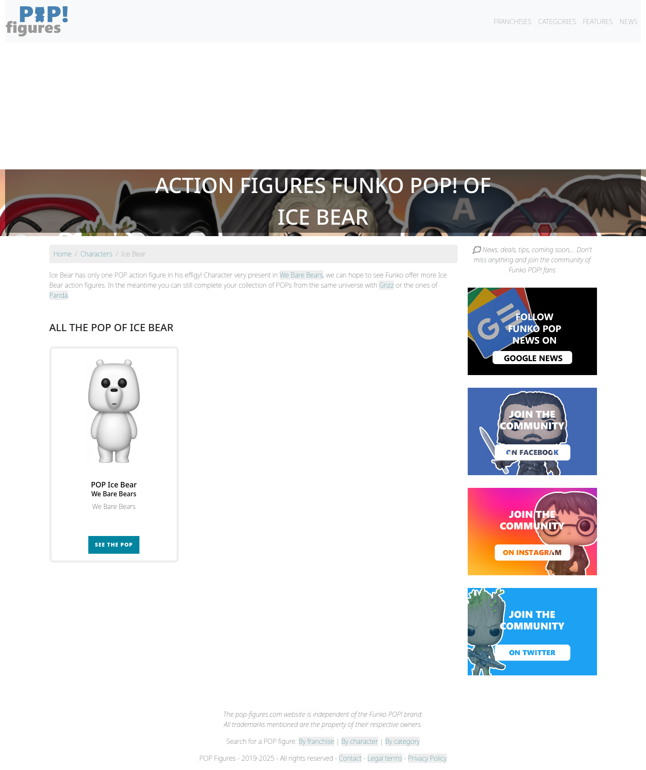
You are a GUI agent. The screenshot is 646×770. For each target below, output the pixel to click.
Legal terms (385, 758)
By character (359, 741)
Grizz (386, 285)
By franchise (316, 741)
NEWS (628, 21)
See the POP (114, 544)
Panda (58, 295)
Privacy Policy (427, 758)
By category (402, 741)
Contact (350, 758)
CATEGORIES (557, 21)
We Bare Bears (301, 275)
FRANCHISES (512, 21)
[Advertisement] (323, 106)
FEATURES (598, 21)
